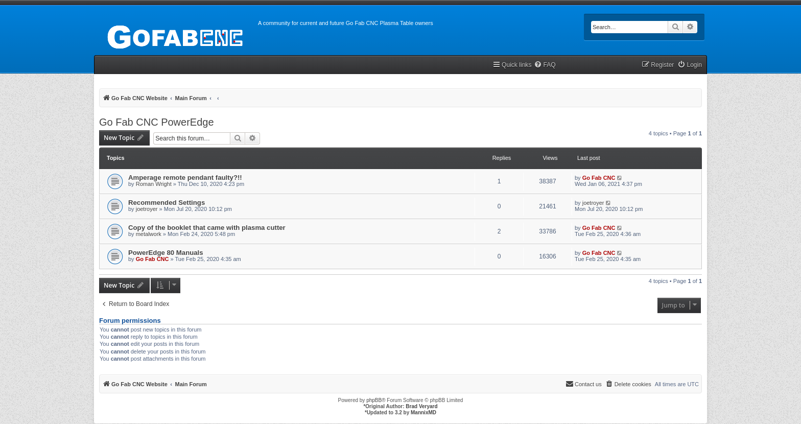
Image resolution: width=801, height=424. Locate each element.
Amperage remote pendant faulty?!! (185, 177)
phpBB (374, 400)
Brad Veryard (421, 406)
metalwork (148, 234)
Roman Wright (154, 184)
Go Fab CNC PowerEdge (156, 122)
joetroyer (147, 209)
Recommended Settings (166, 202)
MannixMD (423, 412)
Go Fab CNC (599, 178)
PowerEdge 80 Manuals (165, 252)
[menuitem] (544, 65)
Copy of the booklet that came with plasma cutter (207, 227)
